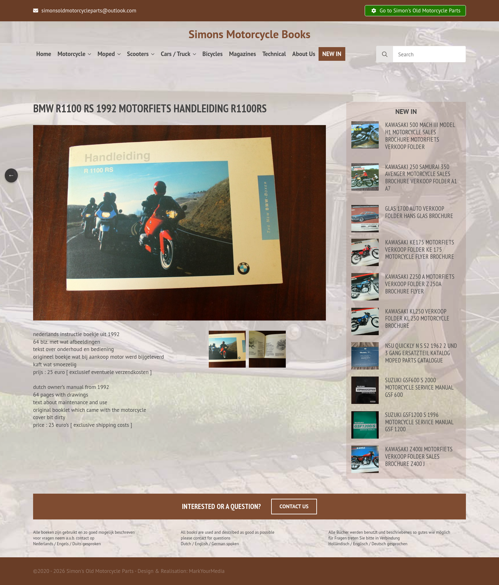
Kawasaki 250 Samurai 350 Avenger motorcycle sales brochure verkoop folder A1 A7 (421, 177)
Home (43, 54)
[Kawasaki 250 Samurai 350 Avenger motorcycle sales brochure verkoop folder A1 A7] (365, 181)
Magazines (242, 54)
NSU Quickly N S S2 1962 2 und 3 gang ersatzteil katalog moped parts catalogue (421, 353)
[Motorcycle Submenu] (89, 54)
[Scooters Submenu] (153, 54)
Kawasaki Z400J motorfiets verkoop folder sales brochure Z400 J (419, 456)
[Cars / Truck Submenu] (194, 54)
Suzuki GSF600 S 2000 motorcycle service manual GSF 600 (419, 387)
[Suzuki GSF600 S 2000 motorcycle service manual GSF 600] (365, 391)
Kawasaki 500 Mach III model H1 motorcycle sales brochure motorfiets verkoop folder (420, 135)
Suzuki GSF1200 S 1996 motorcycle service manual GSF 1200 (419, 422)
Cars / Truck (175, 54)
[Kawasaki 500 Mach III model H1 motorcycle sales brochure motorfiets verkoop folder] (365, 139)
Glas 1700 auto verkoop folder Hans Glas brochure (419, 212)
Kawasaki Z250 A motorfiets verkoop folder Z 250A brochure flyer (419, 284)
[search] (384, 54)
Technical (274, 54)
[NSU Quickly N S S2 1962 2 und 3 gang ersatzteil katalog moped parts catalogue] (365, 356)
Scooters (138, 54)
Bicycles (212, 54)
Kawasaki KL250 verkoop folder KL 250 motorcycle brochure (417, 318)
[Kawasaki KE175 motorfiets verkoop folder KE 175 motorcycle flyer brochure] (365, 253)
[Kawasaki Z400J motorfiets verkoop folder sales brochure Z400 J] (365, 460)
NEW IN (331, 54)
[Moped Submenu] (119, 54)
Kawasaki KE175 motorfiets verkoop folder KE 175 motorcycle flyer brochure (419, 249)
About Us (303, 54)
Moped (106, 54)
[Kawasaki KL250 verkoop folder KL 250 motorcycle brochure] (365, 322)
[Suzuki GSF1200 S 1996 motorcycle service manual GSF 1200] (365, 425)
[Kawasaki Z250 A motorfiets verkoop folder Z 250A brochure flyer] (365, 287)
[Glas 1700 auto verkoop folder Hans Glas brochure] (365, 218)
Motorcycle (72, 54)
